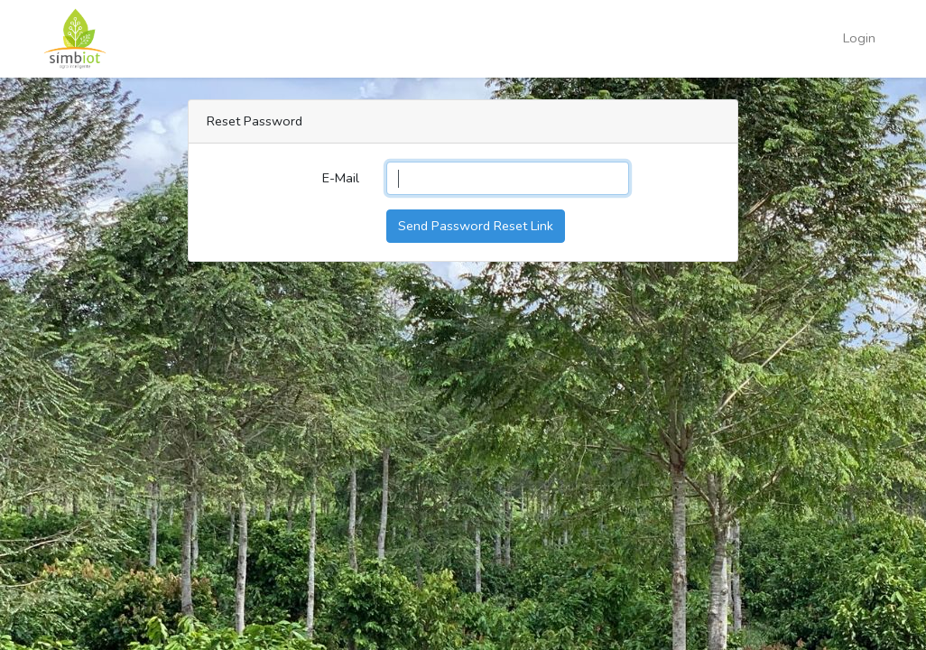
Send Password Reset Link (475, 226)
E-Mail (340, 178)
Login (859, 38)
